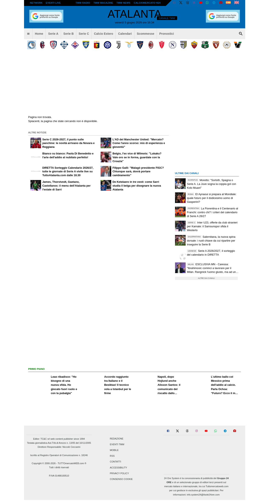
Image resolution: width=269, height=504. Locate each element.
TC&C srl (45, 439)
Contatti (115, 462)
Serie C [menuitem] (84, 33)
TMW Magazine (103, 2)
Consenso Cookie (121, 479)
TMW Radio (83, 2)
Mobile (114, 450)
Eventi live (53, 2)
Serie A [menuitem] (53, 33)
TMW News (123, 2)
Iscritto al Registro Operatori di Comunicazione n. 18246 (59, 455)
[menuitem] (28, 34)
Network (36, 2)
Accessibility (118, 467)
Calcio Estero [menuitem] (103, 33)
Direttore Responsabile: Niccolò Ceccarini (59, 447)
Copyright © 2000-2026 (44, 463)
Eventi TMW (117, 444)
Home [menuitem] (39, 33)
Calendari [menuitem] (125, 33)
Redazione (116, 438)
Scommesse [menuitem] (145, 33)
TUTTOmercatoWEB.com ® (72, 463)
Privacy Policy (119, 473)
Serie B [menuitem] (68, 33)
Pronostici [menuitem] (166, 33)
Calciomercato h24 (147, 2)
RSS (112, 456)
